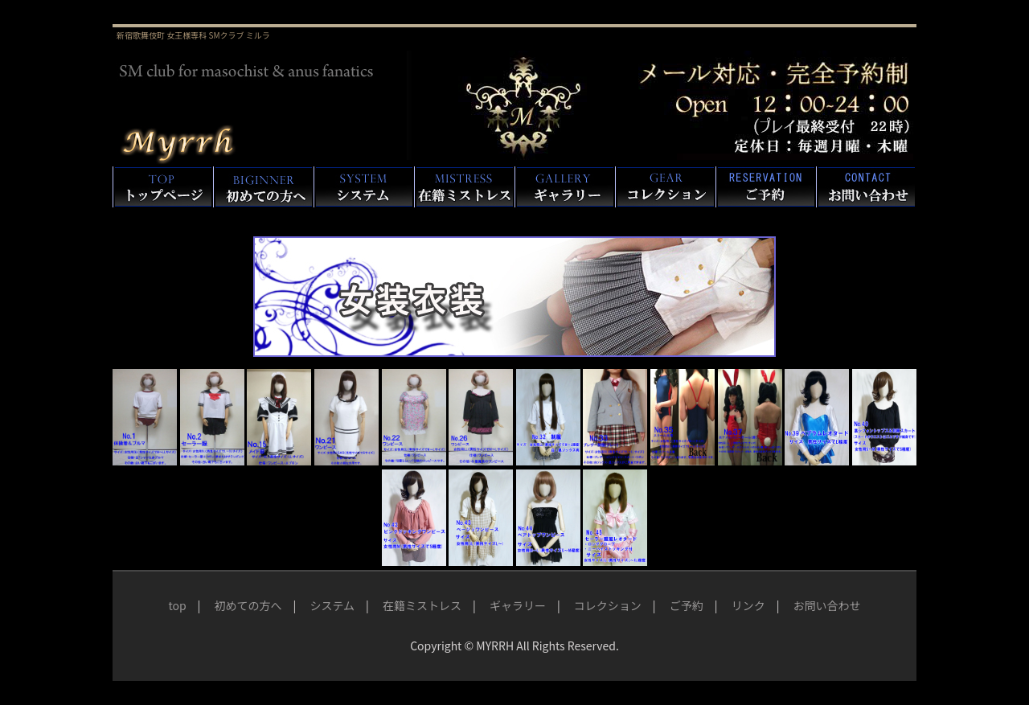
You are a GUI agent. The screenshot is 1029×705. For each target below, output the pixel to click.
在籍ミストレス (422, 605)
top (177, 605)
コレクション (608, 605)
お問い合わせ (827, 605)
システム (332, 605)
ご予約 (686, 605)
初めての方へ (248, 605)
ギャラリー (518, 605)
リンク (748, 605)
